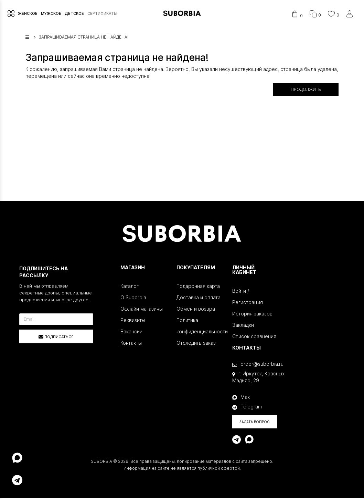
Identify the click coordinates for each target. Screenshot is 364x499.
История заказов (252, 315)
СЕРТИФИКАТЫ (102, 14)
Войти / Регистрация (247, 297)
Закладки (243, 326)
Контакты (131, 344)
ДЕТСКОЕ (73, 14)
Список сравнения (254, 337)
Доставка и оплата (198, 298)
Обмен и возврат (196, 310)
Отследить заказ (196, 344)
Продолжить (306, 90)
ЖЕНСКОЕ (27, 14)
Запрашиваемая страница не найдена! (83, 38)
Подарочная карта (198, 287)
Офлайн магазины (141, 310)
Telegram (247, 408)
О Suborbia (133, 298)
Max (241, 398)
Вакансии (131, 332)
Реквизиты (132, 321)
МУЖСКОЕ (50, 14)
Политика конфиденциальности (199, 326)
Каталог (129, 287)
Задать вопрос (254, 423)
